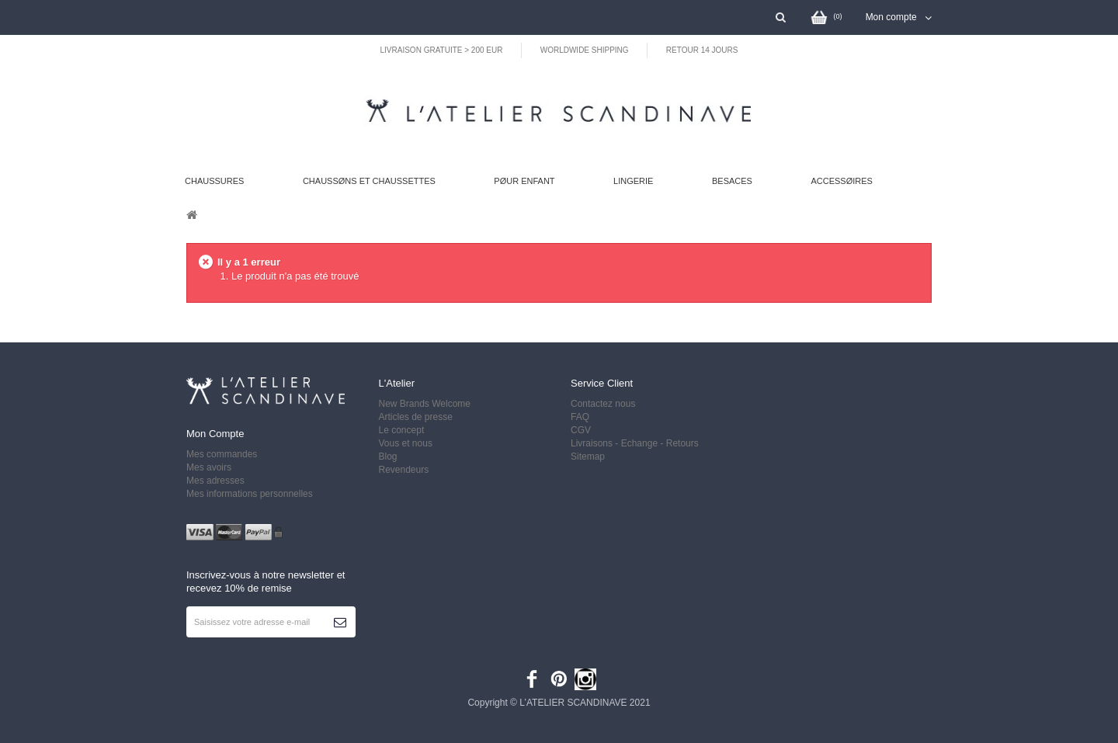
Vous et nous (405, 443)
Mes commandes (221, 454)
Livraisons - (596, 443)
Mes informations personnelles (249, 493)
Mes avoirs (208, 467)
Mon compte (215, 433)
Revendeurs (404, 469)
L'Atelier (397, 383)
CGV (581, 430)
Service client (602, 383)
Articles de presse (416, 416)
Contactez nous (603, 403)
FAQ (580, 416)
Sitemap (588, 456)
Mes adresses (215, 480)
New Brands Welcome (425, 403)
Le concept (402, 430)
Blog (388, 456)
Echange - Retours (661, 443)
